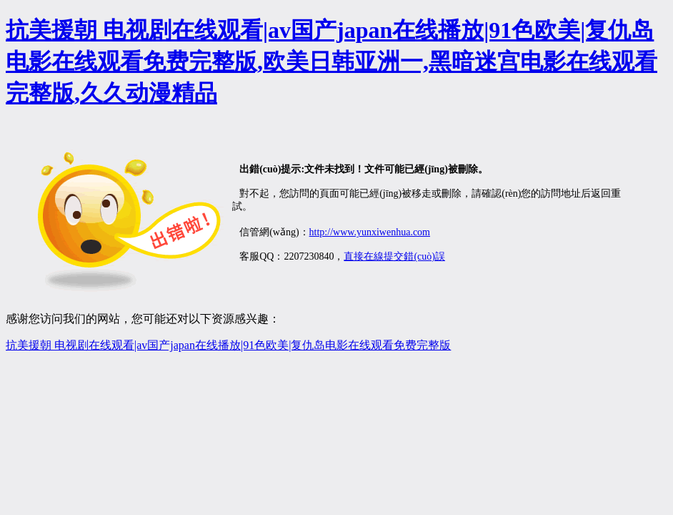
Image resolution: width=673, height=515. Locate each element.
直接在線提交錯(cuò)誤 (394, 256)
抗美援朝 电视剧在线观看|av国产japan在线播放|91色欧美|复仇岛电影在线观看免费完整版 (228, 345)
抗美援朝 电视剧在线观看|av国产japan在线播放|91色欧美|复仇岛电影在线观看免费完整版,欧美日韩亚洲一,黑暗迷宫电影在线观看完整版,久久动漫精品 (331, 61)
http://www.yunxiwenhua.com (369, 232)
